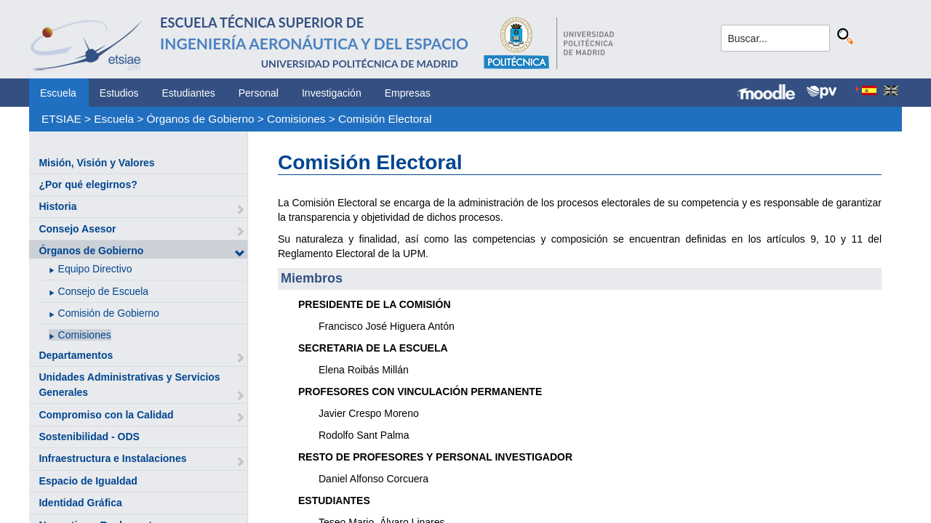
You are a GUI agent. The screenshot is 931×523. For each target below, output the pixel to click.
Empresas (408, 93)
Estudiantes (188, 93)
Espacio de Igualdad (88, 481)
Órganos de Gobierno (201, 119)
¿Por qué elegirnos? (88, 184)
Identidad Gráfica (80, 502)
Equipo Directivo (95, 269)
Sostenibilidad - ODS (89, 436)
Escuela (58, 93)
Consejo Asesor (77, 229)
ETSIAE (61, 119)
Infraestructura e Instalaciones (112, 458)
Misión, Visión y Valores (96, 163)
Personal (259, 93)
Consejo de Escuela (103, 291)
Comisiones (296, 119)
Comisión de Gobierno (108, 313)
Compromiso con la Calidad (106, 415)
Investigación (331, 93)
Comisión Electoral (384, 119)
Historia (57, 206)
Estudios (119, 93)
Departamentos (76, 355)
